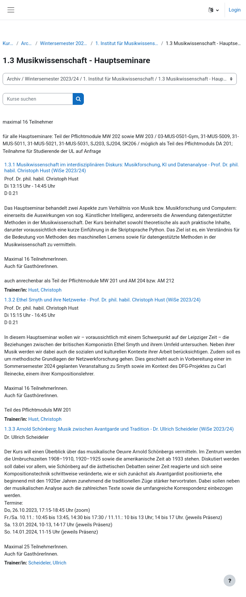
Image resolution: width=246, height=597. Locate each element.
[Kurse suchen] (38, 99)
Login (235, 10)
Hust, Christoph (45, 290)
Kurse (8, 43)
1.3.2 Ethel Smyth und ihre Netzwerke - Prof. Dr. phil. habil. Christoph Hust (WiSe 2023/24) (102, 300)
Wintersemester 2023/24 (64, 43)
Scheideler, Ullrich (47, 563)
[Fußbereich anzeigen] (229, 580)
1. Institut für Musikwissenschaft (127, 43)
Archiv (27, 43)
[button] (213, 10)
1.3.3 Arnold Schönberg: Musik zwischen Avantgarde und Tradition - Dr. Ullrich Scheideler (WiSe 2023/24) (119, 429)
